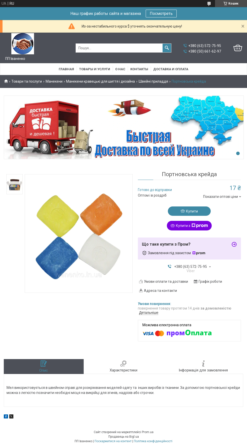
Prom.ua (147, 432)
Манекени (54, 81)
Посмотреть (161, 13)
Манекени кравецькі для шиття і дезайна (100, 81)
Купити (192, 211)
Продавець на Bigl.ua (123, 436)
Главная (66, 69)
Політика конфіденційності (153, 441)
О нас (120, 69)
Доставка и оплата (170, 69)
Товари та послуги (26, 81)
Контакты (139, 69)
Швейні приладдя (153, 81)
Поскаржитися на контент (113, 441)
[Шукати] (167, 48)
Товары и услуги (94, 69)
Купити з (192, 225)
